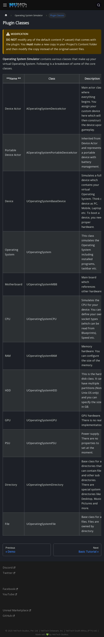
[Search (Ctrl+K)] (98, 5)
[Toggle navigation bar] (5, 5)
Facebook (10, 589)
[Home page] (6, 15)
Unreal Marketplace (17, 610)
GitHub (9, 615)
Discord (9, 567)
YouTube (10, 594)
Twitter (9, 573)
